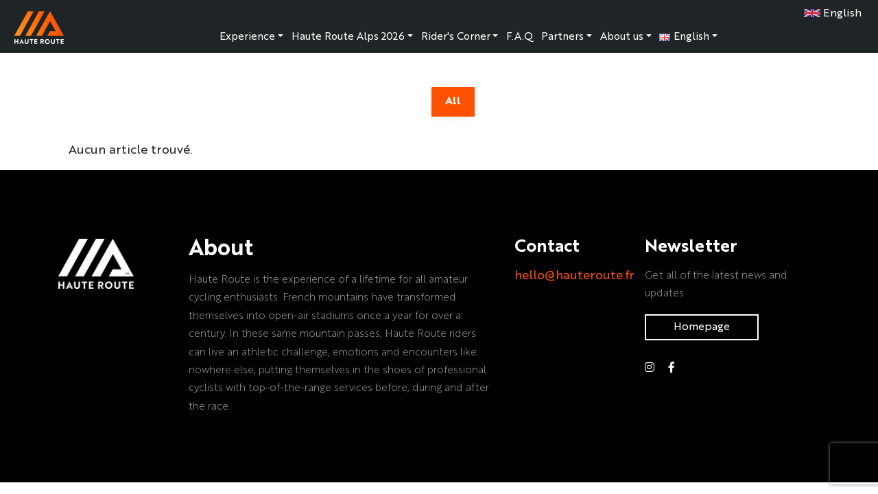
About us (621, 37)
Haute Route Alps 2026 (348, 37)
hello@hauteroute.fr (574, 276)
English (833, 13)
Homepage (702, 327)
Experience (247, 37)
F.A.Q (519, 37)
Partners (562, 37)
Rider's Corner (455, 37)
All (453, 101)
